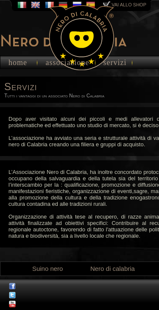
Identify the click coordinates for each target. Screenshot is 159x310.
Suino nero (47, 268)
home (17, 62)
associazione (67, 62)
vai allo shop (124, 4)
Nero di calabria (112, 268)
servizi (115, 62)
